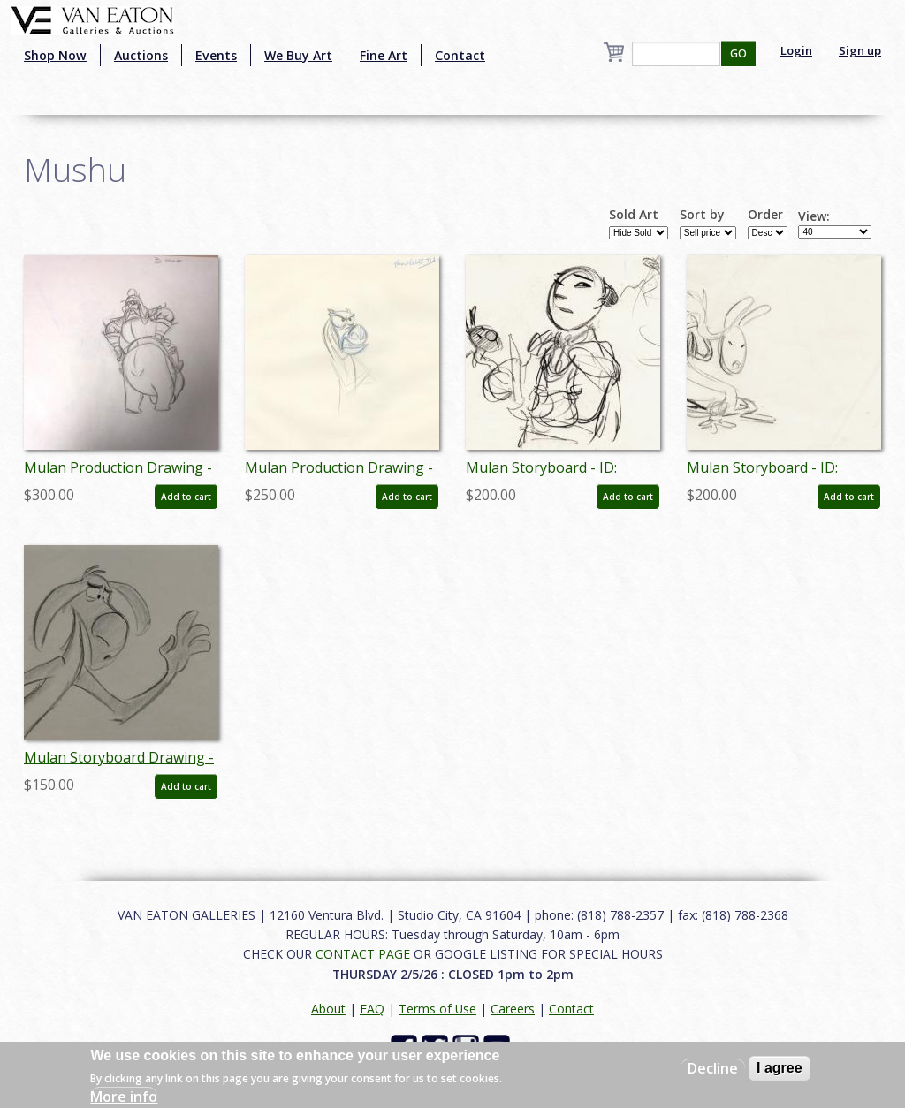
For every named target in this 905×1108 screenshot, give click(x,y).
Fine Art (383, 55)
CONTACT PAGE (363, 953)
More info (123, 1096)
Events (216, 55)
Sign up (860, 50)
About (328, 1008)
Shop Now (55, 55)
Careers (513, 1008)
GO (738, 53)
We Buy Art (298, 55)
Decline (713, 1068)
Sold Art (633, 215)
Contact (460, 55)
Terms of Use (437, 1008)
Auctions (141, 55)
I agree (779, 1067)
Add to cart (186, 496)
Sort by (702, 215)
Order (765, 215)
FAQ (372, 1008)
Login (796, 50)
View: (814, 216)
